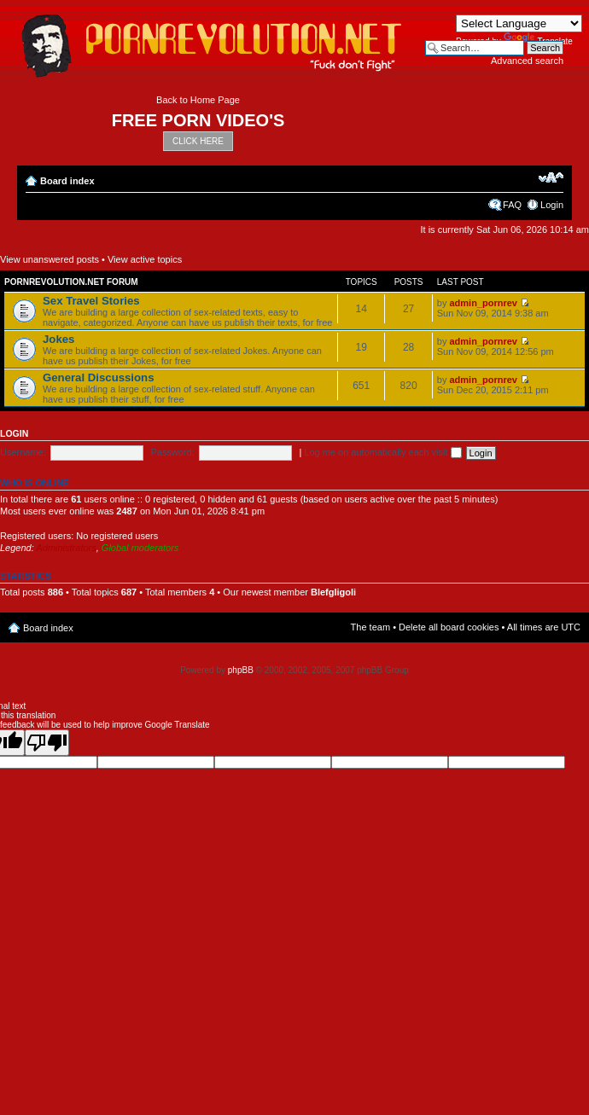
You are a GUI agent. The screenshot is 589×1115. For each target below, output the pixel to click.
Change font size (551, 177)
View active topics (145, 259)
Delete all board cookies (449, 627)
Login (551, 205)
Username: (23, 452)
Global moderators (140, 548)
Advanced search (527, 60)
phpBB (241, 670)
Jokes (58, 339)
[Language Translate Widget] (519, 23)
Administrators (66, 548)
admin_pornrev (482, 303)
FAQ (512, 205)
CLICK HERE (198, 141)
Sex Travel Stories (91, 300)
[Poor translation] (47, 742)
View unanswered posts (49, 259)
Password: (172, 452)
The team (370, 627)
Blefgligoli (333, 592)
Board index (67, 181)
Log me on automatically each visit (382, 452)
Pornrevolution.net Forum (71, 282)
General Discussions (98, 377)
